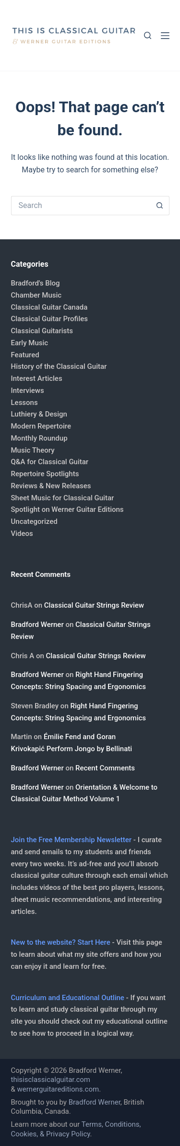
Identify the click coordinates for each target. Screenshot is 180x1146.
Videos (22, 533)
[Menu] (165, 35)
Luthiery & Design (39, 414)
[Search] (147, 35)
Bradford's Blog (35, 283)
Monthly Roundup (39, 438)
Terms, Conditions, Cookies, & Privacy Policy (76, 1129)
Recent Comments (105, 768)
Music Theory (33, 450)
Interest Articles (36, 378)
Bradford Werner (37, 624)
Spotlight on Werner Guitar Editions (67, 509)
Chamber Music (36, 295)
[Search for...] (80, 205)
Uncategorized (34, 521)
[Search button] (159, 205)
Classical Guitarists (42, 330)
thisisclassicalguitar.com (51, 1079)
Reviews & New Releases (51, 486)
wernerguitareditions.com (58, 1089)
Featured (25, 355)
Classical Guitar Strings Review (94, 605)
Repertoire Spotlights (45, 473)
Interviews (27, 390)
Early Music (29, 343)
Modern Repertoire (41, 426)
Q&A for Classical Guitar (50, 461)
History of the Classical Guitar (59, 366)
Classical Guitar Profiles (49, 318)
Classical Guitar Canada (49, 307)
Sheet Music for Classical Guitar (62, 498)
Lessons (24, 402)
